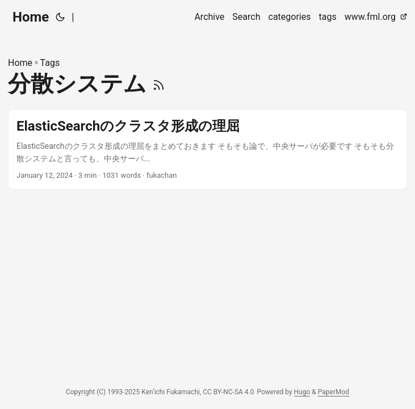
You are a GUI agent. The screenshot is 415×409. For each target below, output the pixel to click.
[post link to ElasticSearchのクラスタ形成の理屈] (207, 150)
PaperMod (333, 392)
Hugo (302, 392)
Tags (50, 62)
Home (30, 17)
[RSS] (158, 83)
